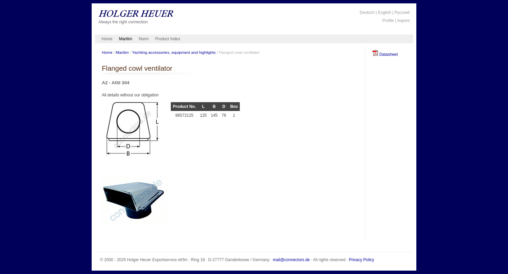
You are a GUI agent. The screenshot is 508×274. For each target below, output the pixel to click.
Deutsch (367, 12)
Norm (143, 39)
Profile (388, 20)
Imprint (403, 20)
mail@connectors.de (291, 259)
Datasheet (385, 54)
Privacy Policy (361, 259)
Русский (402, 12)
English (384, 12)
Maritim (125, 39)
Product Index (167, 39)
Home (107, 39)
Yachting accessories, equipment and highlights (173, 52)
